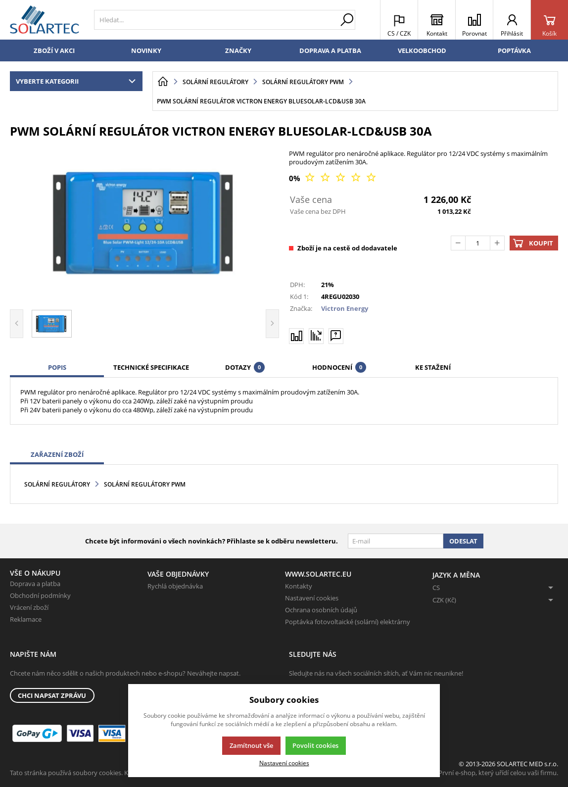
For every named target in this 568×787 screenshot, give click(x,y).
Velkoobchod (422, 50)
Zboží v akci (54, 50)
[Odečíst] (458, 243)
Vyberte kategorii (78, 81)
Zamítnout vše (251, 745)
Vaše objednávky (178, 574)
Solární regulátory (57, 484)
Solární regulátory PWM (145, 484)
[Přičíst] (497, 243)
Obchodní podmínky (40, 595)
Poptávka (514, 50)
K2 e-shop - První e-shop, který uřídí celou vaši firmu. (481, 772)
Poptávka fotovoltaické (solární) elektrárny (347, 621)
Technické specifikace (151, 367)
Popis (57, 367)
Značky (238, 50)
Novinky (146, 50)
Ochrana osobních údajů (321, 609)
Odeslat (463, 541)
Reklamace (26, 619)
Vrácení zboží (29, 607)
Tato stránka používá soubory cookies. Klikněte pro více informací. (106, 772)
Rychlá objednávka (175, 586)
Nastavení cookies (311, 597)
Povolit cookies (315, 745)
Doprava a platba (330, 50)
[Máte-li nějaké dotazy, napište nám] (336, 336)
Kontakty (298, 586)
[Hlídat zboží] (316, 336)
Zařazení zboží (57, 454)
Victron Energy (344, 308)
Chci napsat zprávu (52, 695)
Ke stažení (433, 367)
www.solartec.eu (318, 574)
